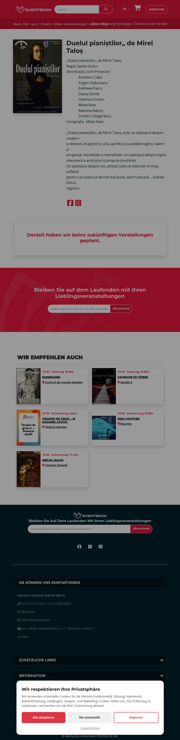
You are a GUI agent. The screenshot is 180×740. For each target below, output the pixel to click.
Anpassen (136, 717)
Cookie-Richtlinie (90, 728)
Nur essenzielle (89, 717)
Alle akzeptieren (43, 717)
